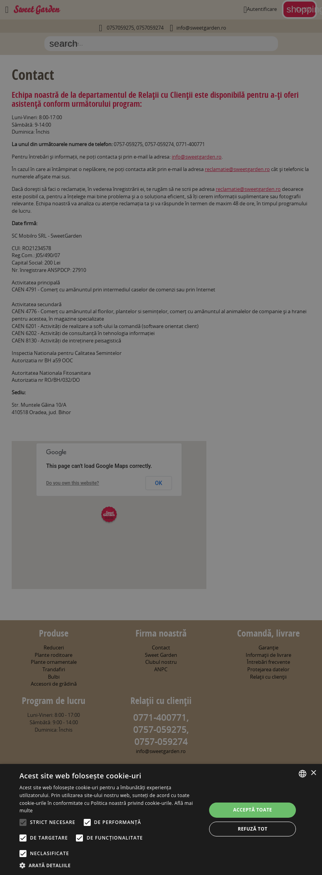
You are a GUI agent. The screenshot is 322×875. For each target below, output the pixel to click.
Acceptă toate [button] (252, 809)
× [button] (313, 773)
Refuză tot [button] (252, 829)
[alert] (161, 437)
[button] (110, 865)
